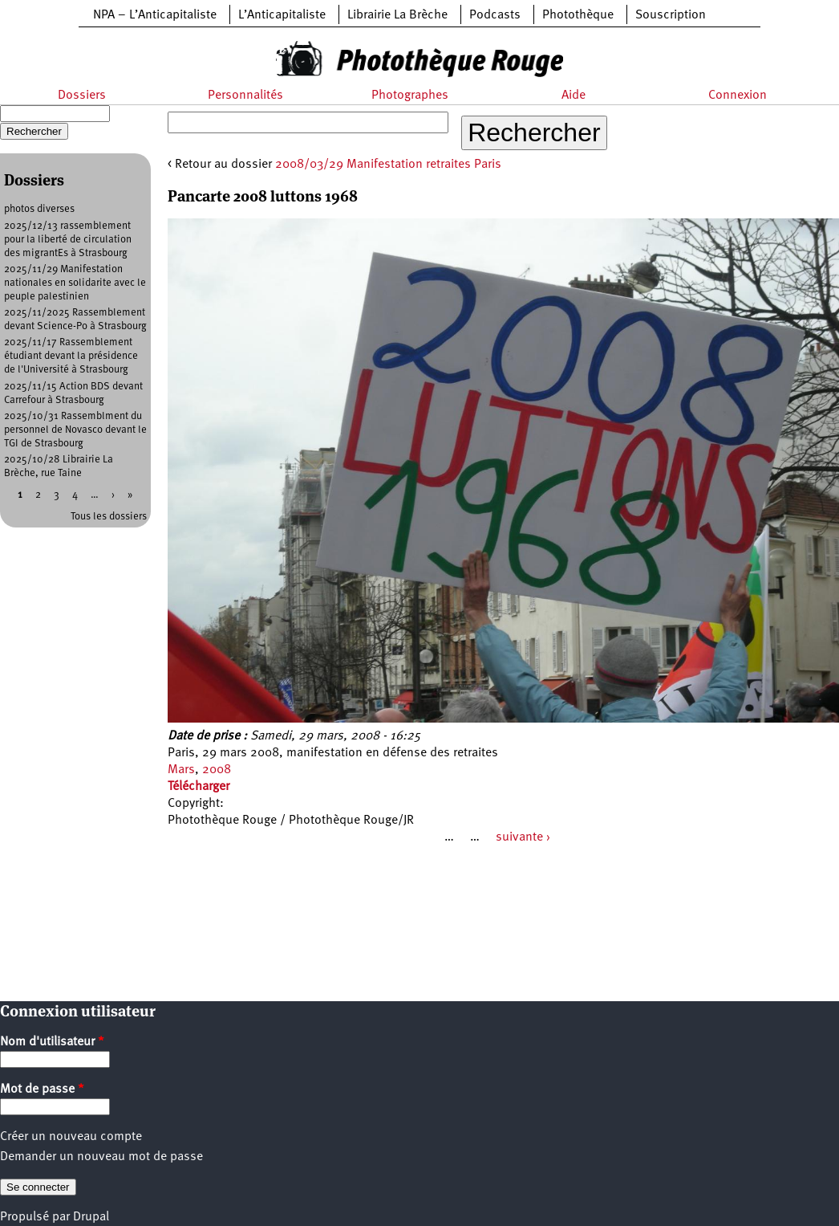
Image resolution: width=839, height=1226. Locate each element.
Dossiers (82, 95)
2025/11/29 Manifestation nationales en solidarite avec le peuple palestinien (75, 283)
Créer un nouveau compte (71, 1136)
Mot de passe (42, 1089)
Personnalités (245, 95)
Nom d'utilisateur (52, 1042)
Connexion (737, 95)
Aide (573, 95)
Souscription (670, 15)
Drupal (91, 1217)
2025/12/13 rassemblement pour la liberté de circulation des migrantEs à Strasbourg (68, 240)
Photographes (409, 95)
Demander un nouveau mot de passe (101, 1157)
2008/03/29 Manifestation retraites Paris (388, 164)
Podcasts (495, 15)
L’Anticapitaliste (282, 15)
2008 (216, 770)
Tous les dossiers (109, 516)
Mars (181, 770)
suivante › (523, 837)
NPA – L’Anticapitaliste (155, 15)
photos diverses (39, 209)
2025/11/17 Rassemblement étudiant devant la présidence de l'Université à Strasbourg (71, 356)
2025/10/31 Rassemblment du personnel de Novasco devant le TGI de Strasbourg (75, 430)
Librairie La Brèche (397, 15)
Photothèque (578, 15)
